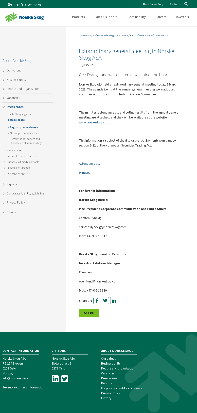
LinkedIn (113, 300)
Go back (89, 313)
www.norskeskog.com (94, 122)
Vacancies (13, 98)
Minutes (84, 172)
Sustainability (136, 17)
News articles (14, 150)
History (11, 211)
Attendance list (89, 163)
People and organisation (23, 89)
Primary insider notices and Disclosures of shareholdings (26, 141)
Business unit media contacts (23, 162)
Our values (14, 70)
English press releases (24, 127)
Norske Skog (85, 35)
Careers (161, 17)
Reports (12, 184)
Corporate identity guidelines (26, 193)
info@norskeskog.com (17, 378)
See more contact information (23, 387)
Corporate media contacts (21, 156)
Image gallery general (19, 174)
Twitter (105, 300)
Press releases (16, 120)
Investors (182, 17)
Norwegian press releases (24, 133)
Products (78, 17)
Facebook (96, 300)
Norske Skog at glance (19, 114)
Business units (16, 79)
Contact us (175, 4)
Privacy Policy (16, 202)
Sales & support (106, 17)
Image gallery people (19, 168)
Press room (15, 107)
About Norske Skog (153, 4)
